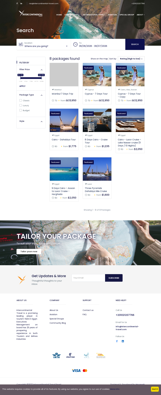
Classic (24, 100)
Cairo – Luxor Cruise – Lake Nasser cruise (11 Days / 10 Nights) (129, 142)
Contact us (88, 311)
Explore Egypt (72, 14)
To (80, 43)
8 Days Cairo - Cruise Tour (96, 141)
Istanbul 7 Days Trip (62, 93)
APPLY (22, 86)
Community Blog (58, 323)
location (29, 43)
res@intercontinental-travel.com (43, 3)
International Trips (94, 14)
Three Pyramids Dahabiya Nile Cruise (96, 190)
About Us (54, 311)
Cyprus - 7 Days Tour (96, 93)
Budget (24, 110)
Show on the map (99, 58)
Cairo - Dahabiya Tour (64, 139)
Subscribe (114, 278)
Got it (155, 389)
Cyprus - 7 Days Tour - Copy (129, 95)
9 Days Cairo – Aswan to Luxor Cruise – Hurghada (63, 191)
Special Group (127, 14)
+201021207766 (138, 3)
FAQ (84, 315)
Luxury (24, 105)
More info (114, 389)
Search (135, 44)
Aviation (112, 14)
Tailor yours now (29, 252)
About (141, 14)
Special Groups (57, 319)
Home (59, 14)
